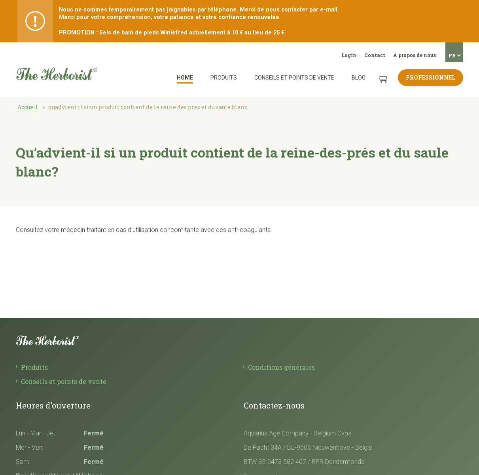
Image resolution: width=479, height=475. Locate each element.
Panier (376, 72)
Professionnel (430, 77)
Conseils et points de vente (294, 77)
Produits (223, 77)
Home (185, 77)
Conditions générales (281, 367)
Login (348, 55)
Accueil (27, 107)
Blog (358, 77)
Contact (374, 55)
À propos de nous (414, 55)
